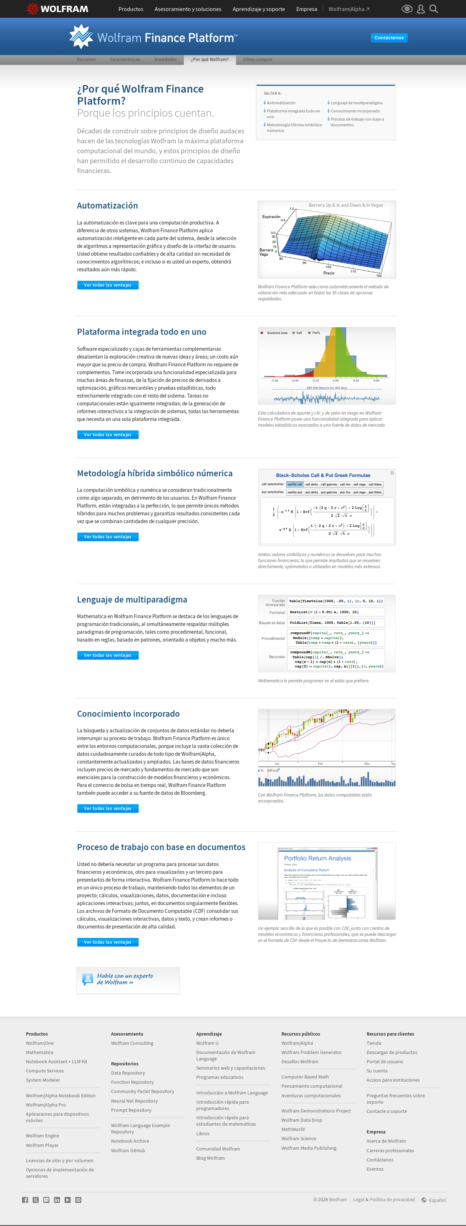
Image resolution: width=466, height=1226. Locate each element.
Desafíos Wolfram (299, 1061)
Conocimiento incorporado (355, 110)
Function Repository (132, 1082)
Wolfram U (207, 1043)
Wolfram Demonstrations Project (316, 1111)
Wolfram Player (42, 1145)
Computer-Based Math (305, 1077)
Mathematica (39, 1052)
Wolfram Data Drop (301, 1120)
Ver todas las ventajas (108, 285)
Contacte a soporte (387, 1111)
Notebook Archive (130, 1141)
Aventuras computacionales (311, 1095)
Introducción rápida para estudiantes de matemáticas (226, 1120)
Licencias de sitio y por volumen (59, 1160)
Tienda (374, 1043)
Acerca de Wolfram (386, 1141)
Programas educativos (219, 1077)
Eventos (375, 1169)
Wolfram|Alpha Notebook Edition (61, 1095)
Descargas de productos (392, 1052)
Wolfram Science (298, 1138)
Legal (358, 1199)
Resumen (86, 59)
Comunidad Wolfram (218, 1148)
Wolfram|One (40, 1043)
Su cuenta (377, 1070)
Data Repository (128, 1073)
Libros (202, 1133)
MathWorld (293, 1129)
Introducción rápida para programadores (222, 1105)
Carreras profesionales (390, 1150)
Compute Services (45, 1070)
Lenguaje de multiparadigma (357, 102)
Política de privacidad (392, 1199)
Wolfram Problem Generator (311, 1052)
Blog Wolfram (210, 1158)
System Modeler (43, 1080)
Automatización (281, 102)
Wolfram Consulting (132, 1043)
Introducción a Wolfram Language (232, 1092)
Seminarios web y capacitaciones (230, 1068)
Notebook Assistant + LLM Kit (56, 1061)
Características (125, 59)
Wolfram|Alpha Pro (46, 1105)
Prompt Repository (131, 1110)
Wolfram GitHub (128, 1150)
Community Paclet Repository (142, 1091)
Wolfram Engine (42, 1135)
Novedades (165, 59)
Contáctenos (389, 37)
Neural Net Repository (134, 1101)
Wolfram (338, 1199)
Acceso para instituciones (393, 1080)
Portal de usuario (385, 1061)
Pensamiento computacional (311, 1086)
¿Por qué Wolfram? (210, 59)
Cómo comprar (258, 59)
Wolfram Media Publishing (308, 1148)
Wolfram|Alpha (297, 1043)
